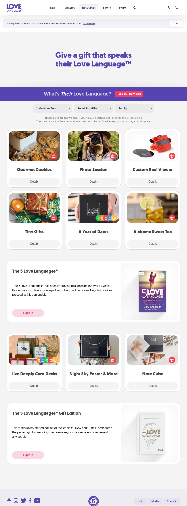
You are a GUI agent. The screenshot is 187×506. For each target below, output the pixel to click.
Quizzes (70, 7)
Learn (53, 7)
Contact (171, 501)
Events (107, 7)
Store (122, 7)
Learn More (89, 23)
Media (155, 501)
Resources (89, 7)
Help (140, 501)
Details (34, 181)
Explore (28, 313)
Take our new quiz (129, 94)
